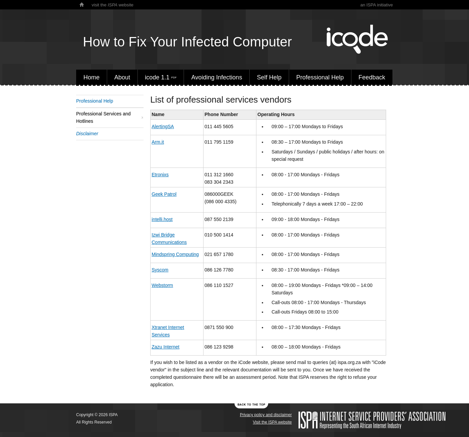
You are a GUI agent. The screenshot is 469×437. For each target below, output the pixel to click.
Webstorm (162, 285)
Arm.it (158, 142)
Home (91, 77)
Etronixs (160, 174)
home (81, 4)
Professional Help (320, 77)
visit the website (112, 4)
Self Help (269, 77)
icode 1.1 (161, 77)
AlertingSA (163, 126)
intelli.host (162, 219)
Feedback (371, 77)
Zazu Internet (166, 347)
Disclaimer (87, 133)
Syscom (160, 269)
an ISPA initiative (376, 4)
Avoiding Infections (216, 77)
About (122, 77)
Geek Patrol (164, 194)
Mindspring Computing (175, 254)
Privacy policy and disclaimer (266, 414)
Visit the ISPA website (272, 422)
